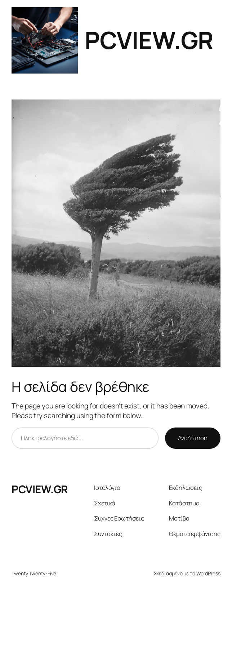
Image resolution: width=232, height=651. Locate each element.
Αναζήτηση (193, 438)
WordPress (208, 573)
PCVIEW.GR (149, 40)
